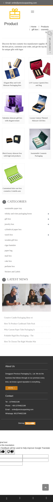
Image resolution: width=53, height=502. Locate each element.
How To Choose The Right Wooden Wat (20, 342)
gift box (35, 29)
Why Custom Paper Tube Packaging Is (19, 330)
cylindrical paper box (13, 229)
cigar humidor (10, 245)
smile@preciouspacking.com (22, 410)
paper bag (8, 251)
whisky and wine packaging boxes (18, 214)
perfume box (10, 266)
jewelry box (9, 224)
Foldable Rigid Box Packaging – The (18, 336)
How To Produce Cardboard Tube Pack (19, 324)
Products (44, 27)
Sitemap (21, 423)
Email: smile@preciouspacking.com (20, 3)
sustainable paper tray (13, 208)
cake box (8, 261)
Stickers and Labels (12, 272)
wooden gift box (11, 240)
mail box (8, 256)
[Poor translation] (10, 451)
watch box (9, 235)
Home (33, 27)
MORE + (11, 388)
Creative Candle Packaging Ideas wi (18, 318)
